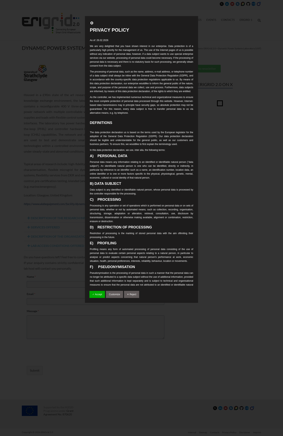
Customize (114, 294)
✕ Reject (131, 294)
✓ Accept (97, 294)
